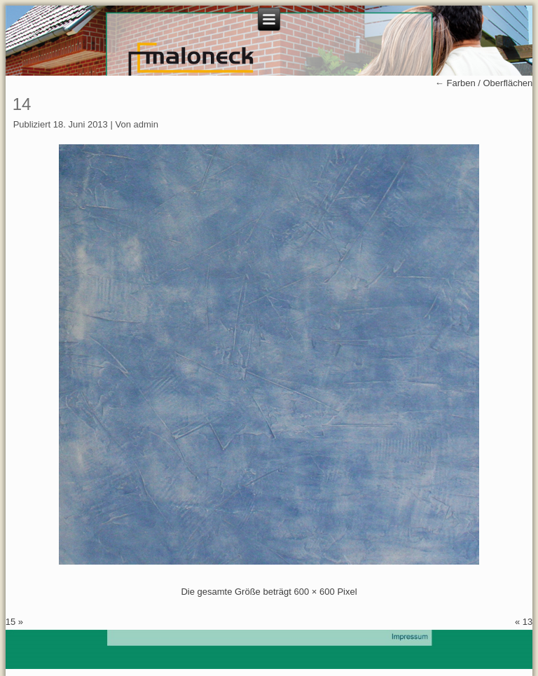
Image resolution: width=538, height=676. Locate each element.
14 (22, 104)
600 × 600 (314, 591)
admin (146, 124)
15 (10, 621)
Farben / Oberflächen (483, 83)
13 (527, 621)
